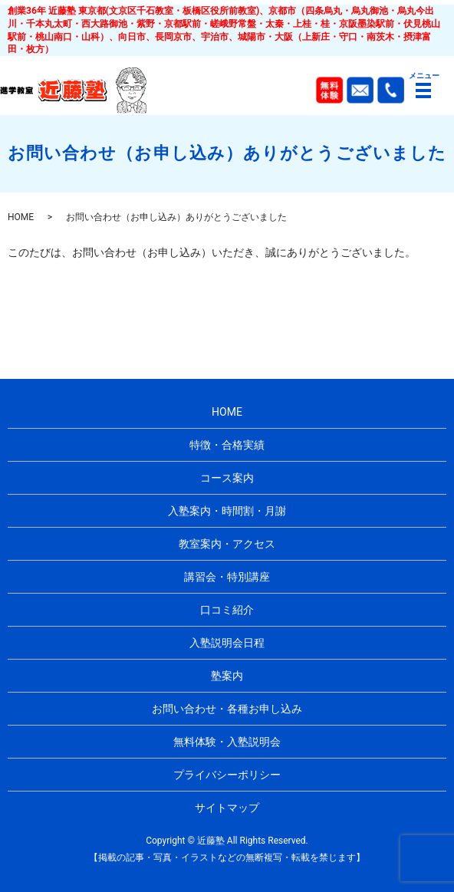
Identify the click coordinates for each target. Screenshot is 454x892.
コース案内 (227, 478)
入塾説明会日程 (227, 643)
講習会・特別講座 (227, 577)
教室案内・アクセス (227, 544)
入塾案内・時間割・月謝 (227, 511)
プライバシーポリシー (227, 775)
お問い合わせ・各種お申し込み (227, 709)
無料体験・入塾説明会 (227, 742)
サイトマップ (227, 807)
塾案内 (227, 676)
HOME (21, 217)
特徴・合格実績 (227, 445)
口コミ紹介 (227, 610)
